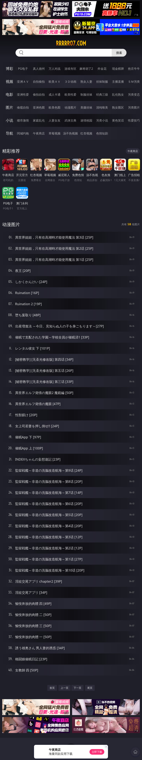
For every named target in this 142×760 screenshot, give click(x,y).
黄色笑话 (118, 120)
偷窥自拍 (23, 107)
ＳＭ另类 (134, 82)
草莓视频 (54, 133)
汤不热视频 (70, 133)
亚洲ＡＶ (23, 82)
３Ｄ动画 (70, 82)
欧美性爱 (70, 94)
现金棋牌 (118, 69)
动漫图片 (70, 107)
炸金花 (102, 69)
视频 (9, 81)
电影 (9, 94)
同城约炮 (23, 133)
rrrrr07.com (71, 43)
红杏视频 (86, 133)
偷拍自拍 (39, 94)
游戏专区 (70, 69)
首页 (52, 688)
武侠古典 (70, 120)
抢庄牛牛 (134, 69)
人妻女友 (54, 120)
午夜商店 (39, 133)
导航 (9, 133)
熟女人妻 (86, 82)
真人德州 (39, 69)
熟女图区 (118, 107)
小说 (9, 120)
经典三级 (102, 94)
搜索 (119, 53)
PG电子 (23, 69)
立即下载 (97, 752)
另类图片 (134, 107)
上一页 (64, 688)
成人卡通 (54, 94)
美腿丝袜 (86, 107)
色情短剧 (102, 133)
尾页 (89, 688)
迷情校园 (86, 120)
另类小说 (102, 120)
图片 (9, 107)
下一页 (77, 688)
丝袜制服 (102, 82)
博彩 (9, 68)
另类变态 (134, 94)
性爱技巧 (134, 120)
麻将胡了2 (86, 69)
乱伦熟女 (118, 94)
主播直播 (118, 82)
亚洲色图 (39, 107)
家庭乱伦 (39, 120)
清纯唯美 (102, 107)
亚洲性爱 (23, 94)
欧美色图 (54, 107)
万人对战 (54, 69)
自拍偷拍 (39, 82)
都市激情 (23, 120)
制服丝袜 (86, 94)
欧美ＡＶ (54, 82)
